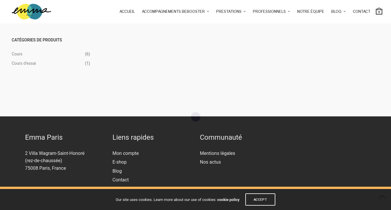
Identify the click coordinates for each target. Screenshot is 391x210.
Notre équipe (310, 11)
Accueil (127, 11)
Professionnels (269, 11)
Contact (361, 11)
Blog (336, 11)
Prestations (229, 11)
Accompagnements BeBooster (173, 11)
